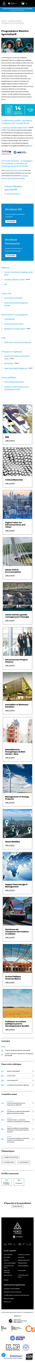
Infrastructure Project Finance (13, 324)
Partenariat (24, 1162)
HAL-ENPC (7, 1257)
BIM (5, 284)
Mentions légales (9, 1298)
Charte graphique (23, 1265)
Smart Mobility (8, 363)
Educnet (6, 1260)
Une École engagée (10, 1263)
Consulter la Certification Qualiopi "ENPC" (14, 127)
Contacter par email (12, 193)
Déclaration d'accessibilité (12, 1288)
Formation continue (11, 1157)
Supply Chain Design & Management (15, 368)
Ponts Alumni (22, 1270)
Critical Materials (9, 319)
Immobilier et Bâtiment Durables (14, 279)
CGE (30, 146)
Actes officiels (8, 1254)
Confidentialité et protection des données (16, 1295)
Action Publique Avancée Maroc (14, 382)
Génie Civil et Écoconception (13, 298)
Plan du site (7, 1302)
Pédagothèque (22, 1263)
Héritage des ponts (24, 1260)
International (9, 1162)
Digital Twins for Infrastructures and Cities (17, 342)
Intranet (6, 1280)
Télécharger (10, 221)
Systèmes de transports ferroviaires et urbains (17, 931)
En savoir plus (17, 1206)
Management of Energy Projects (14, 328)
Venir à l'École (8, 1275)
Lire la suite (10, 440)
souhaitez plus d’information (14, 170)
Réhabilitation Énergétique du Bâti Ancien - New (15, 752)
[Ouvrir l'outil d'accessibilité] (3, 1355)
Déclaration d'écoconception (12, 1292)
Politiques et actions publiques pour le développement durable (17, 1024)
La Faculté (21, 1257)
